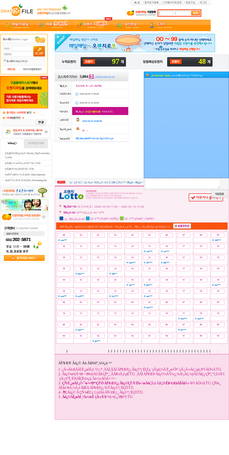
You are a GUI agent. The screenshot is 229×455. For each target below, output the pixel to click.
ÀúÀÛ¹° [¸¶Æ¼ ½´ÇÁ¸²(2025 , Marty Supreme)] (25, 174)
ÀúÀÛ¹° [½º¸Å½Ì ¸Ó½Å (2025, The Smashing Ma (26, 180)
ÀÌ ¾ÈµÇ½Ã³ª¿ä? (16, 61)
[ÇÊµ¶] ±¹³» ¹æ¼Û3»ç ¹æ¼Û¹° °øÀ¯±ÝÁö (23, 163)
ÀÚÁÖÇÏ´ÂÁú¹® (36, 143)
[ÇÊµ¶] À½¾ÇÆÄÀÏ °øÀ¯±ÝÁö (19, 168)
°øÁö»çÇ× (12, 143)
